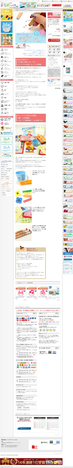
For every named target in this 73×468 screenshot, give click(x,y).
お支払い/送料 (5, 164)
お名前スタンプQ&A (52, 83)
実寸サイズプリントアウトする (54, 85)
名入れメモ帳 (67, 231)
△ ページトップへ (57, 453)
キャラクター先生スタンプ (67, 144)
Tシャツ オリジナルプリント (67, 191)
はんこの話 (67, 272)
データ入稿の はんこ (67, 149)
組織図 (4, 192)
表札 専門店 (67, 207)
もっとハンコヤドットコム (8, 188)
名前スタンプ (67, 140)
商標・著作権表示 (6, 176)
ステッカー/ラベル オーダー (67, 196)
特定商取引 (5, 174)
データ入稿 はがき (67, 200)
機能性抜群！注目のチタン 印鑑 (67, 98)
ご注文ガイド (5, 162)
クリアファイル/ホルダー (67, 235)
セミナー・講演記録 (6, 190)
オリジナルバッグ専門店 (67, 222)
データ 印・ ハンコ (67, 136)
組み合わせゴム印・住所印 (67, 131)
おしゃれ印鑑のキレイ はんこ (67, 102)
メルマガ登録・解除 (6, 170)
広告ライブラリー (6, 186)
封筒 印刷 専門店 (67, 169)
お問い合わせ (5, 172)
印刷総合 (67, 162)
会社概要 (4, 194)
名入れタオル (67, 227)
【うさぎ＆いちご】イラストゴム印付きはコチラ (34, 50)
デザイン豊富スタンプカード (67, 174)
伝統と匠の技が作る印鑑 (67, 107)
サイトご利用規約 (6, 178)
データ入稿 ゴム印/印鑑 (67, 127)
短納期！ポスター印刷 (67, 182)
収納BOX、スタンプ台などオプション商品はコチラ (33, 53)
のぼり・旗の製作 (67, 240)
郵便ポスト (67, 211)
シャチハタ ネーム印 (67, 122)
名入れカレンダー (67, 218)
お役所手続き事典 (68, 265)
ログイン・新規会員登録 (7, 168)
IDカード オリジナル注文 (67, 178)
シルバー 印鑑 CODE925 (67, 111)
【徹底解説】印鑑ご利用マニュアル (68, 269)
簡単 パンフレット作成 (67, 187)
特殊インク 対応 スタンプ (67, 153)
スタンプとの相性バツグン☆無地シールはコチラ (34, 55)
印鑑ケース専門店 (67, 116)
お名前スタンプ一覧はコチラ (38, 51)
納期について (5, 166)
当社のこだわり (5, 184)
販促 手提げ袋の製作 (67, 244)
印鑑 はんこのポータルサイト (67, 91)
